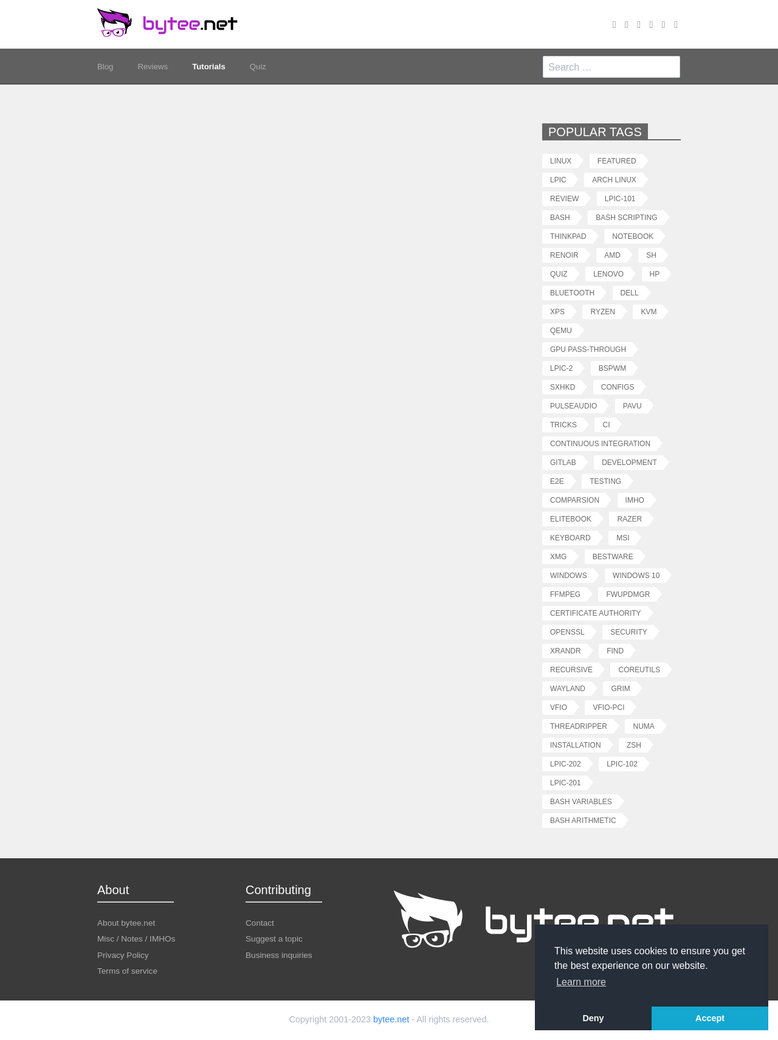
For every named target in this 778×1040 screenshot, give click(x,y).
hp (655, 274)
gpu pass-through (588, 349)
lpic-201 (565, 782)
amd (612, 255)
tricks (563, 424)
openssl (567, 632)
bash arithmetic (583, 820)
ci (606, 424)
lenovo (608, 274)
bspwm (612, 368)
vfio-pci (608, 707)
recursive (571, 669)
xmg (558, 556)
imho (634, 500)
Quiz (263, 67)
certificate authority (595, 613)
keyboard (570, 537)
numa (643, 726)
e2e (557, 481)
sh (651, 255)
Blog (105, 67)
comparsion (574, 500)
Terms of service (127, 970)
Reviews (155, 67)
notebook (632, 236)
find (615, 651)
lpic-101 (620, 198)
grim (620, 688)
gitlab (563, 462)
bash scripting (626, 217)
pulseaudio (573, 406)
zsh (634, 745)
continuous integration (600, 443)
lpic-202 (565, 764)
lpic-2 (561, 368)
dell (630, 293)
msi (622, 537)
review (564, 198)
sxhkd (562, 387)
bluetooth (572, 293)
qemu (561, 330)
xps (557, 311)
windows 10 (636, 575)
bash (560, 217)
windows (568, 575)
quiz (559, 274)
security (628, 632)
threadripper (578, 726)
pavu (632, 406)
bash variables (581, 801)
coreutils (639, 669)
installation (575, 745)
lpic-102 (622, 764)
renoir (564, 255)
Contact (260, 922)
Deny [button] (593, 1018)
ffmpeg (565, 594)
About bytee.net (126, 922)
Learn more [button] (581, 982)
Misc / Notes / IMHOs (136, 938)
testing (605, 481)
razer (629, 519)
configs (618, 387)
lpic (558, 179)
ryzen (602, 311)
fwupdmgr (628, 594)
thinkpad (568, 236)
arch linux (614, 179)
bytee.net (391, 1019)
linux (560, 161)
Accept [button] (710, 1018)
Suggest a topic (274, 938)
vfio (558, 707)
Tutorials (212, 67)
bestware (613, 556)
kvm (648, 311)
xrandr (565, 651)
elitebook (570, 519)
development (629, 462)
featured (616, 161)
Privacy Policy (123, 954)
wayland (567, 688)
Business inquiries (279, 954)
